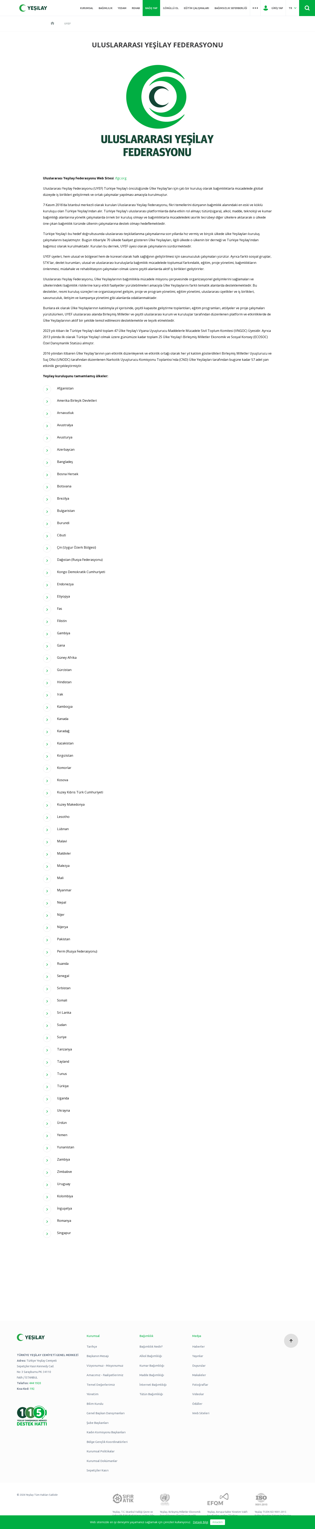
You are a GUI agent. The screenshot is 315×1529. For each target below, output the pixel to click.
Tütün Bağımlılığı (151, 1394)
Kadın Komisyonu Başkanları (106, 1432)
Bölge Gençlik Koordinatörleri (107, 1442)
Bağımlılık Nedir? (151, 1346)
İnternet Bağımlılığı (153, 1384)
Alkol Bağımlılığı (150, 1356)
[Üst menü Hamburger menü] (255, 8)
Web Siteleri (200, 1413)
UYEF (67, 23)
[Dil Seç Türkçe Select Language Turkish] (292, 8)
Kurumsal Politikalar (101, 1451)
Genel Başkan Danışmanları (106, 1413)
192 (32, 1388)
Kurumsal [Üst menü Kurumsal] (86, 8)
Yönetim (92, 1394)
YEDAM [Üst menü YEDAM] (122, 8)
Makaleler (199, 1375)
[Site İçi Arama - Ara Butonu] (307, 8)
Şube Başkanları (97, 1422)
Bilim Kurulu (95, 1403)
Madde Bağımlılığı (151, 1375)
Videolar (198, 1394)
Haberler (198, 1346)
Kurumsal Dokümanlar (102, 1461)
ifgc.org (121, 178)
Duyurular (199, 1365)
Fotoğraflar (200, 1384)
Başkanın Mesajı (98, 1356)
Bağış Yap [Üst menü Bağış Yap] (151, 8)
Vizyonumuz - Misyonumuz (105, 1365)
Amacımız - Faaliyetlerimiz (105, 1375)
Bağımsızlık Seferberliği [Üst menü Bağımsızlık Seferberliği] (231, 8)
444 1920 (35, 1383)
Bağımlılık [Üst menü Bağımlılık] (105, 8)
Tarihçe (92, 1346)
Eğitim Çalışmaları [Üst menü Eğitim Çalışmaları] (196, 8)
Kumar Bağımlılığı (151, 1365)
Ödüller (197, 1403)
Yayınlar (197, 1356)
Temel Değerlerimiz (101, 1384)
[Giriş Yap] (273, 8)
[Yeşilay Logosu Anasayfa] (33, 8)
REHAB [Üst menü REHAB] (136, 8)
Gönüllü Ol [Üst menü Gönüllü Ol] (171, 8)
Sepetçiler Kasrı (97, 1470)
